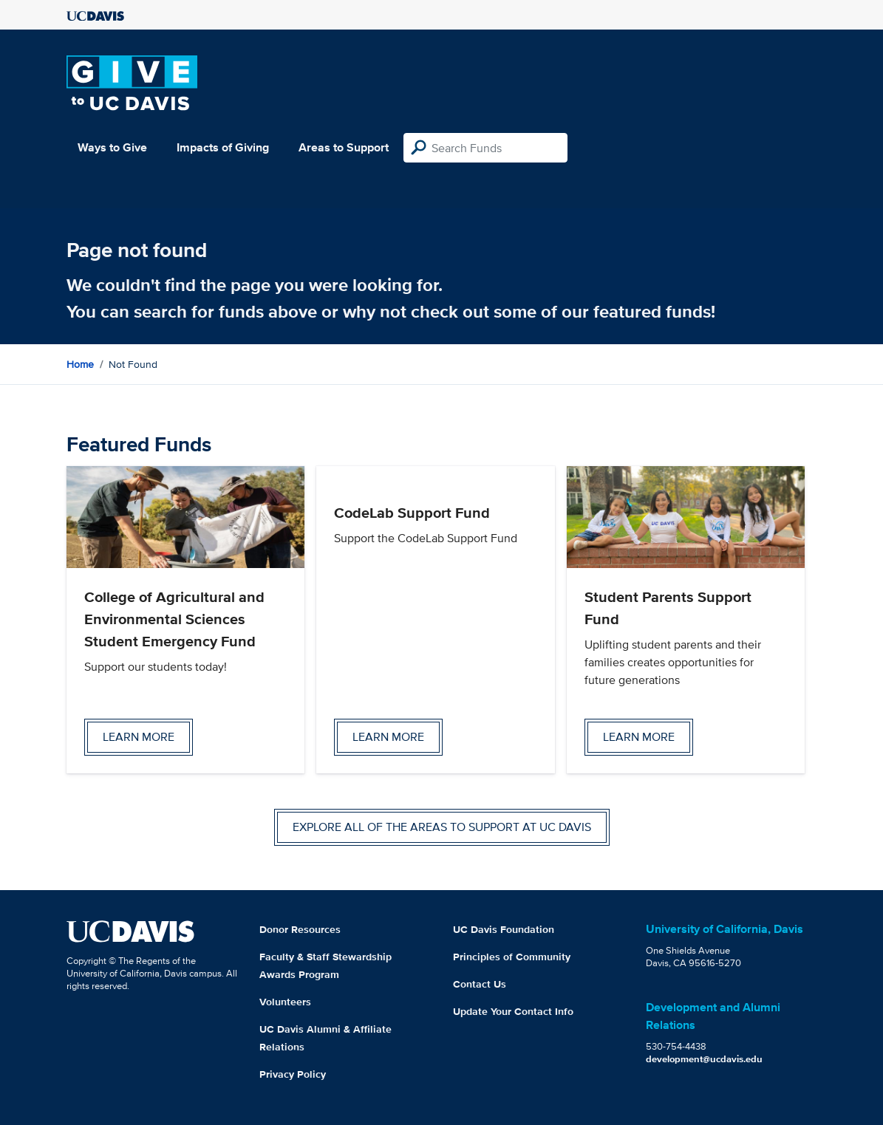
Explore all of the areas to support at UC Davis (442, 826)
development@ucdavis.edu (704, 1059)
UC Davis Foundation (503, 929)
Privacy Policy (292, 1074)
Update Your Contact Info (513, 1011)
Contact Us (479, 984)
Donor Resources (300, 929)
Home (80, 364)
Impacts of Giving (223, 147)
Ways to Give (112, 147)
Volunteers (285, 1001)
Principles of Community (511, 956)
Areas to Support (344, 147)
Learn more (138, 736)
